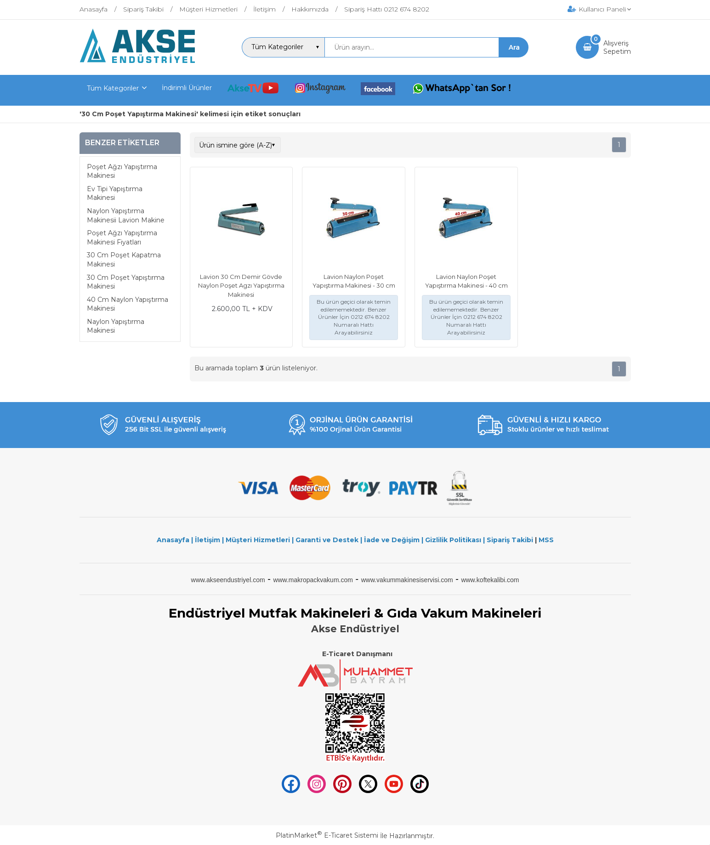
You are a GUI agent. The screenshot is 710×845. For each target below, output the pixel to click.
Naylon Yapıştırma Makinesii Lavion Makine (126, 215)
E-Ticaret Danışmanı (357, 654)
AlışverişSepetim (617, 47)
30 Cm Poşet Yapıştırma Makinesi (126, 282)
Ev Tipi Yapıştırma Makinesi (114, 193)
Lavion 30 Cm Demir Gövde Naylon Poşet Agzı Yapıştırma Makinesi (241, 285)
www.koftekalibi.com (490, 580)
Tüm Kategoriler (113, 88)
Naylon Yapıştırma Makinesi (115, 326)
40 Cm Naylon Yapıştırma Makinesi (127, 304)
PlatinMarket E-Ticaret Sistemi (327, 835)
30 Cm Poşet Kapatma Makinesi (124, 259)
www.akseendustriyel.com (228, 580)
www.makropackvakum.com (313, 580)
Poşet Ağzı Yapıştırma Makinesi (122, 171)
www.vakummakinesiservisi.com (407, 580)
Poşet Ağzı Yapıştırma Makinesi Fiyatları (122, 237)
